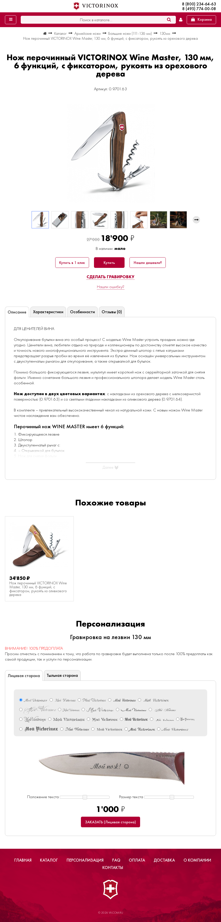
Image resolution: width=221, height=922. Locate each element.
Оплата (137, 860)
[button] (196, 219)
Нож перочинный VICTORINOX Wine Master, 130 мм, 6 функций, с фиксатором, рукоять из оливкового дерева (38, 589)
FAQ (116, 860)
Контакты (112, 867)
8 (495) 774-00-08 (199, 9)
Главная (23, 860)
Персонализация (85, 860)
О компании (197, 860)
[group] (110, 153)
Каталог (49, 860)
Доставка (164, 860)
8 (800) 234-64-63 (199, 4)
